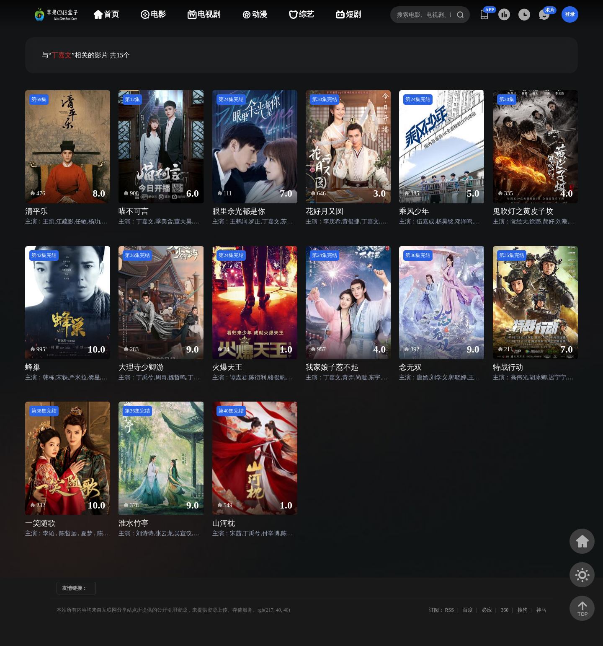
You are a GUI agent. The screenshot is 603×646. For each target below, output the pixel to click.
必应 (487, 610)
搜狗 (523, 610)
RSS (449, 610)
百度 (468, 610)
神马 (541, 610)
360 (504, 610)
